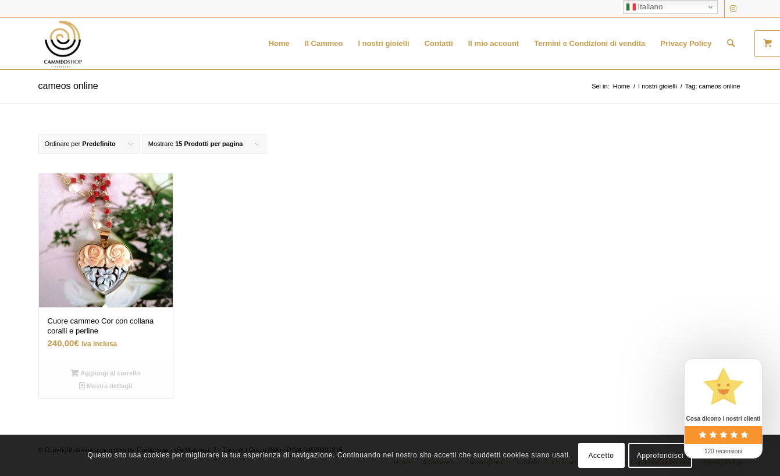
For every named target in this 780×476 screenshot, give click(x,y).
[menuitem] (279, 43)
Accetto (601, 456)
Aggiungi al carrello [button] (105, 373)
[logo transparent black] (62, 43)
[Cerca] (731, 43)
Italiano (644, 7)
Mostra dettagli (105, 385)
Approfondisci (660, 456)
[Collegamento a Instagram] (733, 8)
